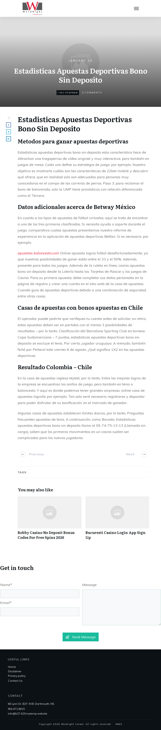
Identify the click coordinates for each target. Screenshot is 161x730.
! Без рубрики (68, 92)
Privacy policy (16, 676)
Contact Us (15, 680)
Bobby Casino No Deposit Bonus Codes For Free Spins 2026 (50, 520)
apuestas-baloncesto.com (38, 253)
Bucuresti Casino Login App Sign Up (117, 520)
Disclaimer (14, 671)
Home (12, 667)
